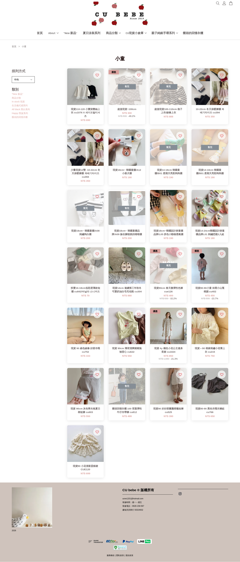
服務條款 (111, 555)
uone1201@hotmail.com (132, 498)
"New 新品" (70, 33)
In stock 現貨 (18, 101)
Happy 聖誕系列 (20, 113)
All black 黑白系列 (21, 109)
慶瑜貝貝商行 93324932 (132, 510)
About (53, 33)
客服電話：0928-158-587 (133, 506)
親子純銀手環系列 (164, 33)
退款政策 (129, 555)
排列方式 (18, 71)
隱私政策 (120, 555)
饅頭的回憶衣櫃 (193, 33)
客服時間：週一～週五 (132, 502)
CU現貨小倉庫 (136, 33)
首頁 (40, 33)
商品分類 (113, 33)
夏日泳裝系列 (91, 33)
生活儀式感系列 (20, 105)
